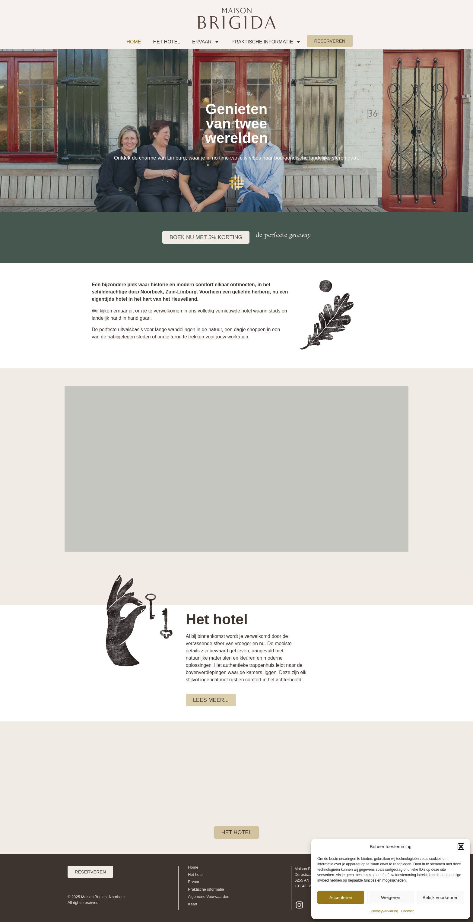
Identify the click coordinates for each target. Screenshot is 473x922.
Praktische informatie (266, 41)
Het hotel (195, 874)
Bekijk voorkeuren (441, 897)
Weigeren (390, 897)
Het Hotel (166, 41)
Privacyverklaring (384, 911)
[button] (461, 847)
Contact (407, 911)
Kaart (192, 904)
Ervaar (205, 41)
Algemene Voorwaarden (208, 896)
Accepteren (340, 897)
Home (133, 41)
